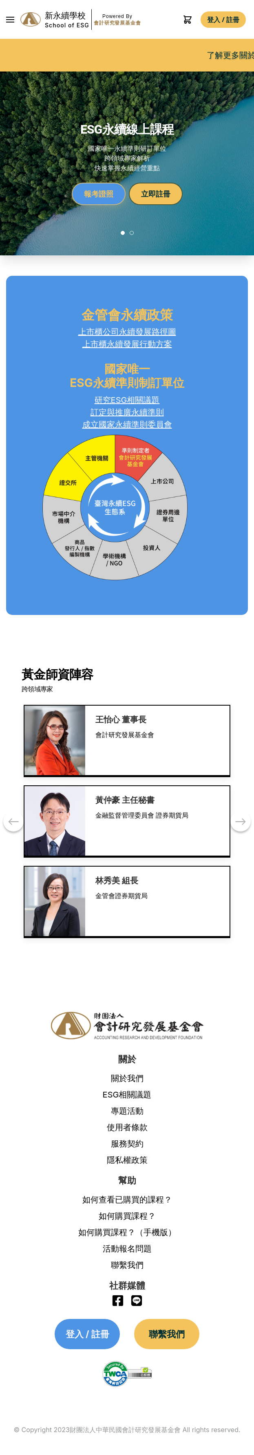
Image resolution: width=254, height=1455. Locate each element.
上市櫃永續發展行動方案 (127, 344)
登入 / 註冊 (223, 19)
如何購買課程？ (127, 1216)
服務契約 (127, 1144)
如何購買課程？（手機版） (127, 1232)
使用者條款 (127, 1127)
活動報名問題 (127, 1249)
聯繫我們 (127, 1265)
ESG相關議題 (127, 1095)
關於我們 (127, 1078)
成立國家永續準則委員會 (127, 424)
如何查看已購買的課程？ (127, 1200)
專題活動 (127, 1111)
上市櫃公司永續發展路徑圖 (127, 332)
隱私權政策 (127, 1160)
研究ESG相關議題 (127, 400)
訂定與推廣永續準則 (127, 412)
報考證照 (98, 194)
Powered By (117, 19)
